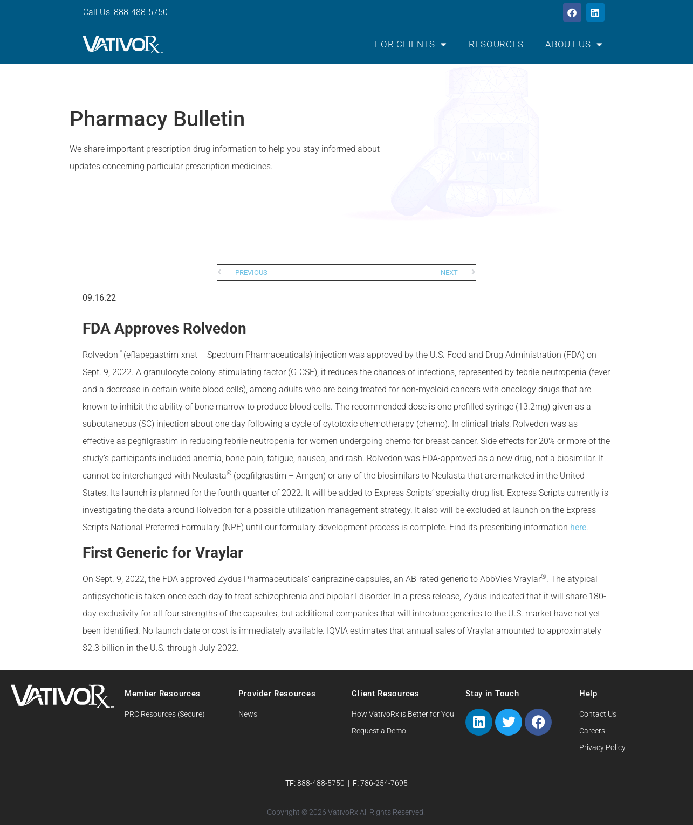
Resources (496, 44)
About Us (573, 44)
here (578, 527)
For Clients (411, 44)
